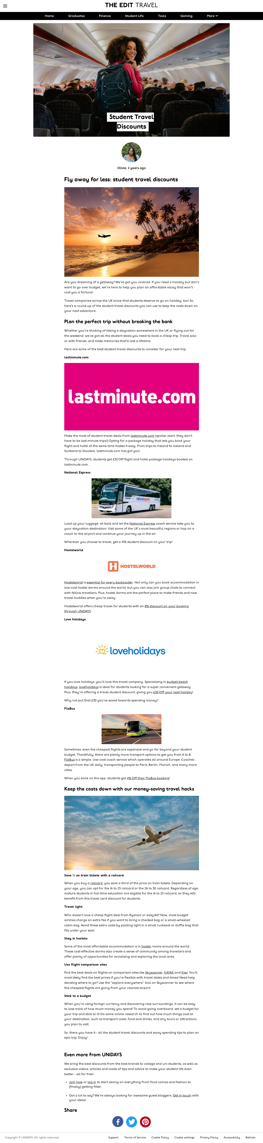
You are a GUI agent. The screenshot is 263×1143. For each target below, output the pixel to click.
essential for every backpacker (110, 582)
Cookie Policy (160, 1137)
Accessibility (232, 1137)
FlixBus (69, 759)
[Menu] (5, 6)
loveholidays (89, 687)
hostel (146, 946)
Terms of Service (135, 1137)
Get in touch (182, 1095)
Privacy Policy (209, 1137)
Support (113, 1137)
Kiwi (184, 972)
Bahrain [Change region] (250, 1137)
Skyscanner (154, 972)
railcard (96, 883)
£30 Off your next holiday (172, 692)
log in (92, 1082)
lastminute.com (142, 436)
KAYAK (169, 972)
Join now (76, 1082)
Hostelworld (73, 582)
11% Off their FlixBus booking (148, 778)
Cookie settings (184, 1137)
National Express (142, 523)
